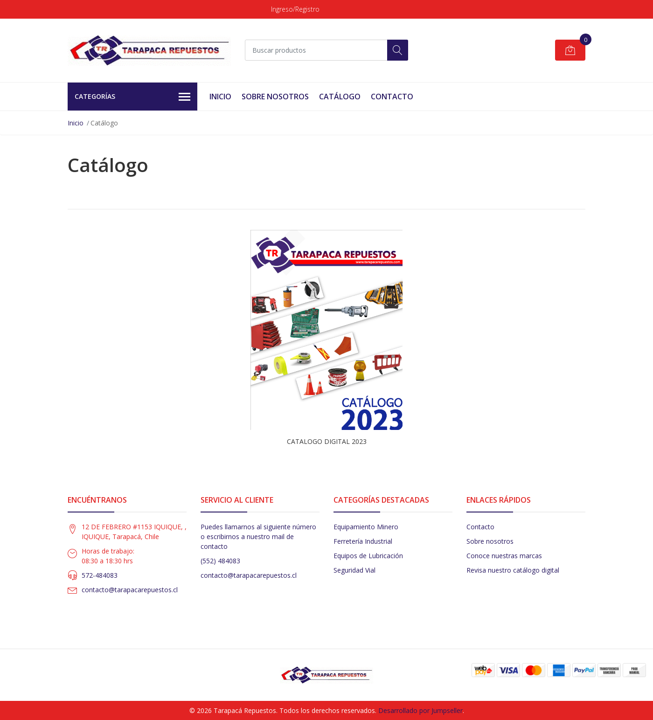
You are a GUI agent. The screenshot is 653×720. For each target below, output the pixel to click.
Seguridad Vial (354, 570)
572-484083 (100, 575)
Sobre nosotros (490, 541)
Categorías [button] (132, 97)
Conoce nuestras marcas (504, 555)
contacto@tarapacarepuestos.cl (130, 589)
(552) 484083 (220, 560)
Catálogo (340, 96)
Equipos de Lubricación (368, 555)
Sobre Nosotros (275, 96)
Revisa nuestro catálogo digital (512, 570)
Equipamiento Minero (365, 526)
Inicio (220, 96)
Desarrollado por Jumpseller (420, 710)
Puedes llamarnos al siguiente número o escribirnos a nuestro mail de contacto (258, 536)
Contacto (392, 96)
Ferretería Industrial (362, 541)
